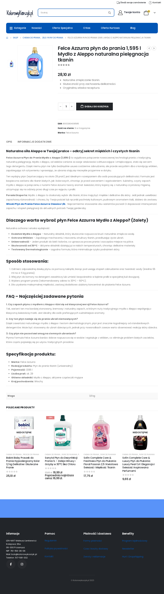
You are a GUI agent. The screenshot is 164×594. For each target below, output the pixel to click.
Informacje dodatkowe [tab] (34, 142)
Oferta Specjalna (62, 28)
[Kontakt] (155, 3)
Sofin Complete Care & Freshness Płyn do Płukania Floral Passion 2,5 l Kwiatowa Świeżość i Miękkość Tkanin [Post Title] (101, 462)
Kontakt (49, 556)
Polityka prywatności (56, 548)
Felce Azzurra (72, 132)
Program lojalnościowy (134, 540)
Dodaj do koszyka (96, 106)
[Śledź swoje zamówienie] (131, 3)
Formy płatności (92, 540)
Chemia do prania (14, 454)
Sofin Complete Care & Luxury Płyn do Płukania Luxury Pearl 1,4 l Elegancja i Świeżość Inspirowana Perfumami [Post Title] (138, 464)
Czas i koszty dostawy (95, 548)
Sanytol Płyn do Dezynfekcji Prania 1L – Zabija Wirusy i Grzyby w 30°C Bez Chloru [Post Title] (61, 461)
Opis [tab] (9, 142)
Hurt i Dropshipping (132, 556)
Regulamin (51, 540)
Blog (133, 28)
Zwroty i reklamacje (94, 556)
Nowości (36, 28)
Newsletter (128, 548)
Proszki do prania (31, 454)
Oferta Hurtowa (110, 28)
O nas (86, 28)
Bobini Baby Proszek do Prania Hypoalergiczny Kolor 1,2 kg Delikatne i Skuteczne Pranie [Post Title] (23, 462)
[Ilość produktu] (66, 106)
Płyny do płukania (69, 454)
